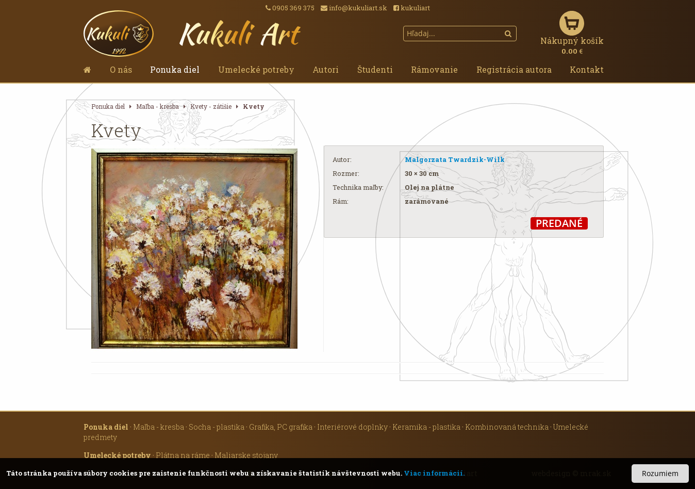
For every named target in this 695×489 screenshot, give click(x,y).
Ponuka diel (175, 69)
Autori (325, 69)
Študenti (375, 69)
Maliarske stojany (246, 455)
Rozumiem (660, 473)
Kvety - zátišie (210, 106)
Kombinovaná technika (507, 427)
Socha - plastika (216, 427)
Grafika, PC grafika (280, 427)
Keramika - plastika (426, 427)
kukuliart (411, 7)
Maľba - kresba (157, 106)
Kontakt (587, 69)
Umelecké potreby (256, 69)
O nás (121, 69)
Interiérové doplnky (352, 427)
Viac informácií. (434, 473)
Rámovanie (434, 69)
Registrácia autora (514, 69)
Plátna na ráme (183, 455)
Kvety (253, 106)
